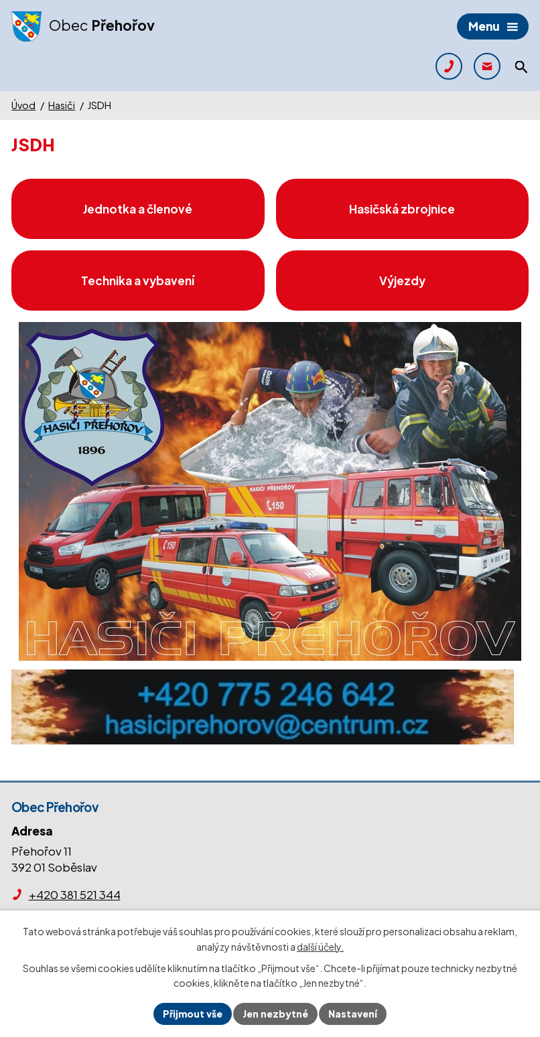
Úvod (23, 105)
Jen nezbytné (275, 1014)
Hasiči (61, 105)
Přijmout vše (192, 1014)
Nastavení (352, 1014)
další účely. (320, 947)
